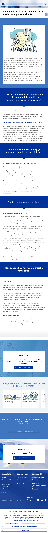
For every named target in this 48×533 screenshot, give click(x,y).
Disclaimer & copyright (23, 477)
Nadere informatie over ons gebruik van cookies (33, 523)
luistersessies (37, 295)
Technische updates (22, 480)
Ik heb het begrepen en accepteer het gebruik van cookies (25, 526)
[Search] (23, 4)
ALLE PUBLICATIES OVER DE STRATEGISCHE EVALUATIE (24, 432)
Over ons (4, 477)
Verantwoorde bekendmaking (21, 482)
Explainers (4, 482)
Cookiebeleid (35, 483)
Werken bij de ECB (6, 480)
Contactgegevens (6, 486)
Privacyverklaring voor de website (39, 480)
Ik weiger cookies (25, 530)
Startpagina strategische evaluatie (24, 457)
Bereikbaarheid (6, 488)
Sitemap (4, 492)
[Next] (46, 399)
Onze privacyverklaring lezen (11, 523)
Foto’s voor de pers (7, 484)
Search (41, 4)
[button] (45, 1)
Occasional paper (22, 367)
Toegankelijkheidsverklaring (39, 486)
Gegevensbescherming (38, 477)
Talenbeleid (35, 489)
